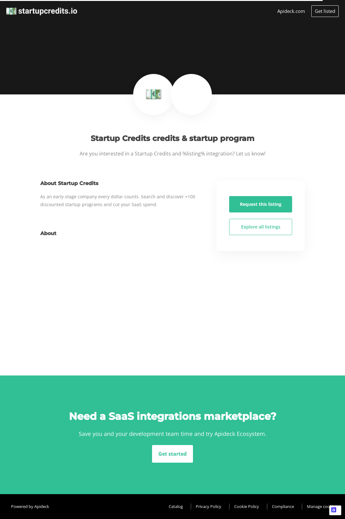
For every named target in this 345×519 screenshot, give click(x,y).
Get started (172, 453)
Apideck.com (291, 11)
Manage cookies (322, 506)
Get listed (325, 11)
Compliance (283, 506)
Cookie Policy (246, 506)
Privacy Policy (208, 506)
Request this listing (260, 204)
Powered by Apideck (30, 506)
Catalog (176, 506)
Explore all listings (260, 227)
